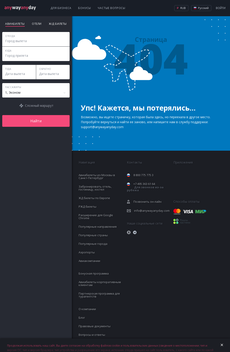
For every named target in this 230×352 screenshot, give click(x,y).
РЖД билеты (87, 206)
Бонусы (84, 8)
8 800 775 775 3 (143, 175)
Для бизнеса (61, 8)
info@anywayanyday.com (152, 211)
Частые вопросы (111, 8)
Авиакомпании (89, 261)
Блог (82, 318)
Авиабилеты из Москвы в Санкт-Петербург (97, 176)
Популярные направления (98, 227)
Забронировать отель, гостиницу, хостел (95, 187)
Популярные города (93, 244)
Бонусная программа (94, 273)
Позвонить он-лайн (147, 202)
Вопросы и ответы (92, 335)
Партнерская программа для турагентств (99, 294)
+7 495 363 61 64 (145, 187)
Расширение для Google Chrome (96, 216)
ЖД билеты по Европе (94, 198)
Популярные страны (93, 235)
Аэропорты (87, 252)
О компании (87, 309)
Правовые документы (95, 326)
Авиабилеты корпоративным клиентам (100, 283)
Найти (36, 120)
